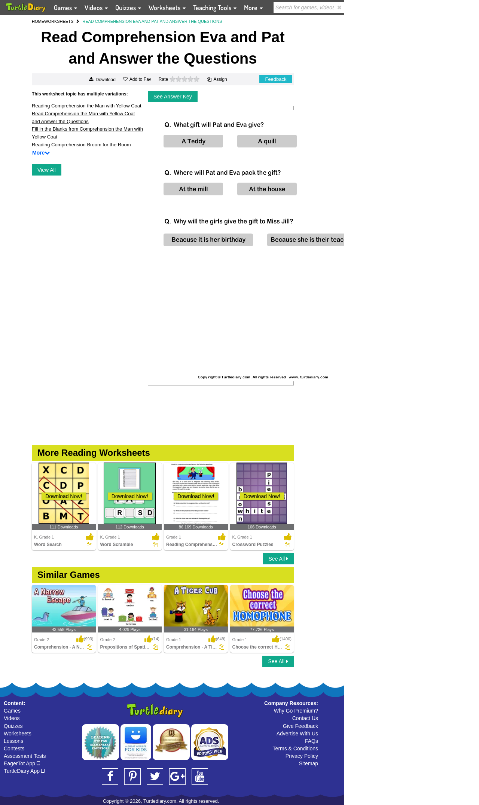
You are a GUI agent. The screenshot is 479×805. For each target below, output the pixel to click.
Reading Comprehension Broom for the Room (81, 144)
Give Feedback (300, 726)
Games (12, 711)
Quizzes (13, 726)
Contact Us (305, 718)
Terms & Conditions (295, 748)
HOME (38, 21)
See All (278, 559)
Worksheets (17, 734)
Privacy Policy (302, 756)
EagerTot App (22, 763)
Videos (12, 718)
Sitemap (308, 763)
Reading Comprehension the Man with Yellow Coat (86, 106)
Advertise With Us (297, 734)
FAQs (311, 741)
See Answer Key (172, 97)
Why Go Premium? (296, 711)
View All (46, 170)
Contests (14, 748)
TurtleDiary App (24, 771)
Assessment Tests (25, 756)
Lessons (13, 741)
